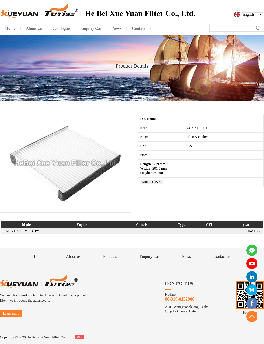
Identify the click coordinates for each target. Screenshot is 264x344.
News (186, 256)
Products (110, 256)
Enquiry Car (149, 256)
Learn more (11, 313)
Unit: (144, 146)
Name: (145, 137)
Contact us (221, 256)
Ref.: (144, 128)
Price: (144, 155)
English (248, 14)
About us (73, 256)
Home (38, 256)
